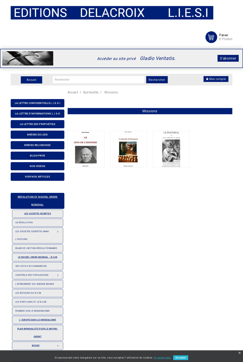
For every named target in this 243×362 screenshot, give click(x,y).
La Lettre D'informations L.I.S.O (37, 113)
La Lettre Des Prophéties (37, 124)
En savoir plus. (162, 357)
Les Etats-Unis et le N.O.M (30, 302)
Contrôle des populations (37, 274)
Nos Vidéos (37, 166)
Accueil (31, 79)
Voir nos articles (37, 176)
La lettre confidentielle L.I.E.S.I (37, 103)
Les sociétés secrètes (33, 212)
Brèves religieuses (37, 145)
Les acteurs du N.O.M (28, 293)
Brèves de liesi (37, 134)
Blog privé (37, 155)
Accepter (180, 357)
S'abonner (228, 58)
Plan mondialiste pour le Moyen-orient (37, 333)
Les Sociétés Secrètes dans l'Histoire (37, 234)
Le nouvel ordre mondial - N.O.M (36, 255)
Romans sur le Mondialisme (32, 311)
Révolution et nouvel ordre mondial (35, 199)
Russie (46, 344)
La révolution (24, 222)
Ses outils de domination (31, 266)
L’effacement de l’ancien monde (34, 284)
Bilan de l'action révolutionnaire (36, 248)
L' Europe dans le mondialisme (37, 320)
